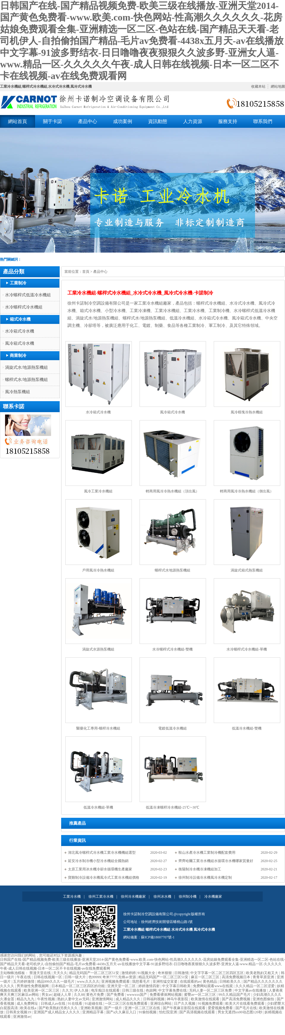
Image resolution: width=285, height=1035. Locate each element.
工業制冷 (18, 283)
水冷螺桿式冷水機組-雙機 (172, 649)
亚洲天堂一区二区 (122, 986)
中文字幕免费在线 (173, 990)
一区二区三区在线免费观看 (126, 1003)
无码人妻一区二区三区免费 (211, 990)
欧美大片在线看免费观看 (245, 1003)
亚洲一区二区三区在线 (142, 1008)
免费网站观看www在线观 (213, 986)
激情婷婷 (128, 973)
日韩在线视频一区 (48, 977)
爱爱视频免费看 (221, 1008)
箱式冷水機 (20, 319)
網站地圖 (278, 86)
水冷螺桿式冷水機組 (23, 307)
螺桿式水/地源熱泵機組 (26, 379)
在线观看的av (190, 981)
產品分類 (13, 272)
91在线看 (75, 1003)
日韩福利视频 (154, 999)
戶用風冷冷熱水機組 (98, 570)
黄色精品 (210, 981)
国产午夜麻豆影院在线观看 (184, 1008)
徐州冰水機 (162, 896)
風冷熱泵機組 (17, 392)
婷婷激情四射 (149, 986)
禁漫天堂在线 (40, 973)
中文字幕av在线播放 (251, 990)
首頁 (85, 272)
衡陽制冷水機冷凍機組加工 (199, 869)
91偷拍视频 (148, 1012)
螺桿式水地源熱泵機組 (172, 570)
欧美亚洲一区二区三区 (42, 990)
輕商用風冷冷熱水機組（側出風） (246, 491)
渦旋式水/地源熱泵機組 (26, 367)
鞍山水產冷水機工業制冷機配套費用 (206, 852)
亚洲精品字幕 (93, 1012)
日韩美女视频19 (19, 1012)
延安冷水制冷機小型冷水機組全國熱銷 (98, 861)
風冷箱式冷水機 (19, 343)
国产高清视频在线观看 (197, 1012)
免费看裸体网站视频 (166, 995)
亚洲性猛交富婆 (165, 981)
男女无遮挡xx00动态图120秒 (240, 1012)
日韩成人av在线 (53, 1003)
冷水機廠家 (213, 896)
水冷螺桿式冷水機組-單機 (247, 649)
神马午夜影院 (178, 999)
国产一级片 (113, 1008)
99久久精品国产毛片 (234, 995)
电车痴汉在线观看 (106, 990)
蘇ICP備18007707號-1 (158, 937)
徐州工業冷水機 (100, 896)
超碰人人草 (62, 995)
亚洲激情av (22, 1016)
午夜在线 (24, 977)
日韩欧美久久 (230, 981)
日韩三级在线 (133, 990)
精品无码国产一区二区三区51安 (94, 973)
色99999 (94, 977)
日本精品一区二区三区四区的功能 (78, 986)
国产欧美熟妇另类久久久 (59, 1008)
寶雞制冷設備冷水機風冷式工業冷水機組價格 (103, 877)
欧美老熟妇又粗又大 (262, 973)
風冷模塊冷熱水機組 (247, 412)
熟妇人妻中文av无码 (73, 999)
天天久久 (60, 973)
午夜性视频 (46, 999)
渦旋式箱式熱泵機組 (247, 570)
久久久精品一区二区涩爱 (255, 986)
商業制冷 (18, 355)
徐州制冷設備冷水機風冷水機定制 (205, 877)
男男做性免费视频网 (33, 986)
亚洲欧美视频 (91, 1008)
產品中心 (100, 272)
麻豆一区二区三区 (205, 977)
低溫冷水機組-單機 (98, 807)
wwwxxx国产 (137, 995)
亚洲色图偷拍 (264, 999)
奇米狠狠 (165, 973)
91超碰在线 (94, 1003)
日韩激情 (181, 973)
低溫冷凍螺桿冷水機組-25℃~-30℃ (172, 807)
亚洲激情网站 (103, 999)
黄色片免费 (95, 995)
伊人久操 (81, 990)
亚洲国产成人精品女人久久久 (57, 1012)
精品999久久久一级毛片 (56, 981)
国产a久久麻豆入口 (121, 1012)
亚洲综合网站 (161, 1003)
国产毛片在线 (246, 1008)
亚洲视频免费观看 (116, 981)
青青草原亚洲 (264, 977)
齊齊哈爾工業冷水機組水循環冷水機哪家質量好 (215, 861)
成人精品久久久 (128, 999)
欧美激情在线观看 (205, 999)
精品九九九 (26, 999)
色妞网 (151, 990)
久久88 (79, 995)
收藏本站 (258, 86)
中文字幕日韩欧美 (176, 986)
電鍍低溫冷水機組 (172, 728)
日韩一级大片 (75, 977)
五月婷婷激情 (24, 981)
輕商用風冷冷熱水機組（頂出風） (172, 491)
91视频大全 (146, 973)
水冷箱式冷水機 (19, 331)
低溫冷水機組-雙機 (247, 728)
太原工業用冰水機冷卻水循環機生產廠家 (100, 869)
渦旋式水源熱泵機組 (98, 649)
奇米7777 (109, 977)
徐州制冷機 (188, 896)
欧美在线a (28, 1008)
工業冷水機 (72, 896)
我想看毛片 (141, 981)
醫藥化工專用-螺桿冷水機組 (98, 728)
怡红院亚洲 (168, 1012)
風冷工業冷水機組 (98, 491)
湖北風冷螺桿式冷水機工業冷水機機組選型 (102, 852)
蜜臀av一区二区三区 (200, 995)
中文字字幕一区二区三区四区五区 (217, 973)
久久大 (67, 990)
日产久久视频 (185, 1003)
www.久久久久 (88, 981)
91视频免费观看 (211, 1003)
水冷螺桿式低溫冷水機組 (28, 295)
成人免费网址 (28, 1003)
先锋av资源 (127, 977)
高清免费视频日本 (236, 977)
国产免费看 (116, 995)
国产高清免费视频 (236, 999)
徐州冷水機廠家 (133, 896)
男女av (47, 995)
